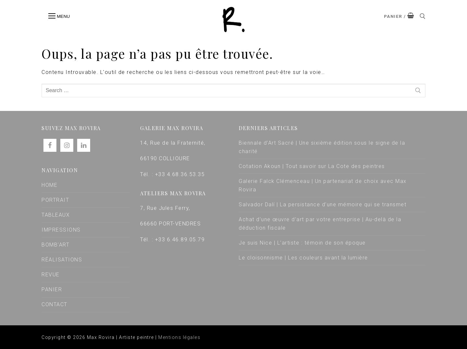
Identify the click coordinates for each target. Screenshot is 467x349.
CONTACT (54, 304)
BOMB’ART (55, 245)
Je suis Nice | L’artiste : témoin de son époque (302, 243)
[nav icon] (59, 16)
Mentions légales (179, 337)
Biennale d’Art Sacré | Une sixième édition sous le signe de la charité (322, 147)
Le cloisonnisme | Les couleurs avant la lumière (303, 258)
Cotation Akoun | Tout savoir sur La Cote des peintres (312, 166)
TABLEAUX (56, 215)
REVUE (51, 274)
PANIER (52, 289)
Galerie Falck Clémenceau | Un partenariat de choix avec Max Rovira (323, 185)
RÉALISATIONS (62, 260)
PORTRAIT (55, 200)
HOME (49, 185)
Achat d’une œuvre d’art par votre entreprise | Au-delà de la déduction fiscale (320, 223)
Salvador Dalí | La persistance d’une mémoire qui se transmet (322, 204)
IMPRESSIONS (61, 230)
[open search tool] (422, 16)
